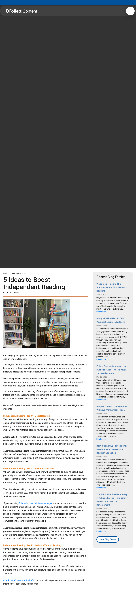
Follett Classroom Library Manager (33, 499)
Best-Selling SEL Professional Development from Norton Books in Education (111, 447)
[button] (130, 11)
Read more (101, 311)
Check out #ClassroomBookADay (18, 567)
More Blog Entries (107, 536)
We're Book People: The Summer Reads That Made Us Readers (111, 287)
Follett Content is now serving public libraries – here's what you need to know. (111, 368)
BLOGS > (7, 274)
